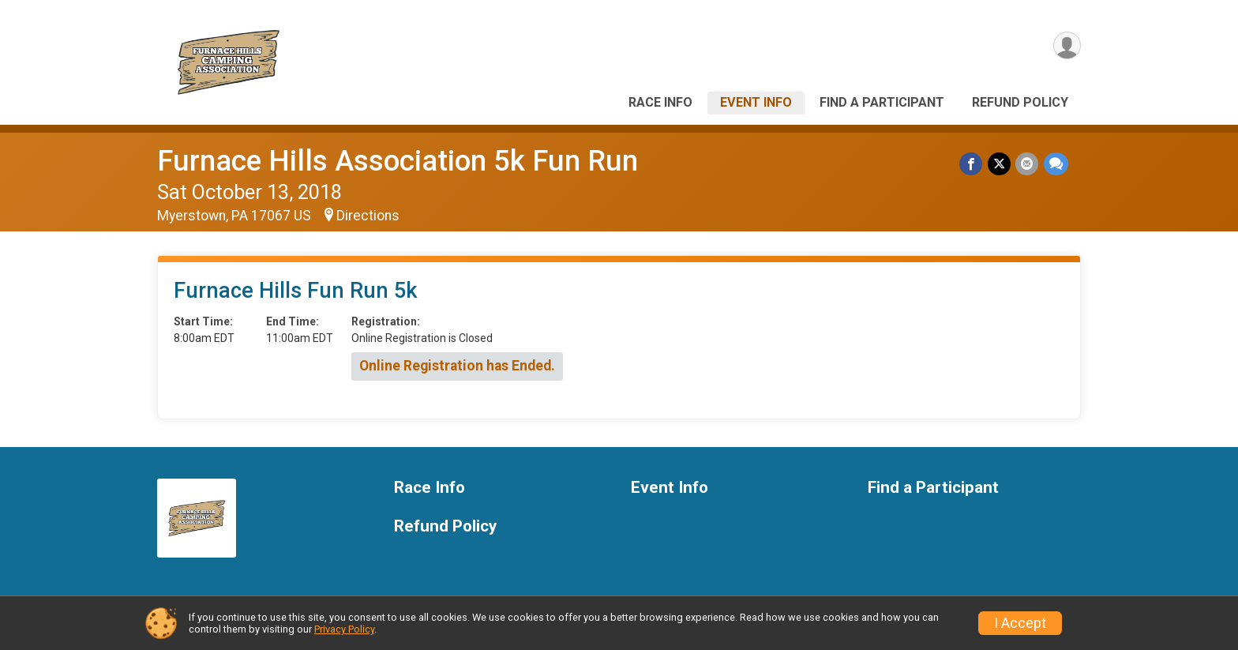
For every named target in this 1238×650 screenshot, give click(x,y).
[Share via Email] (1027, 163)
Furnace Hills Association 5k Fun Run (397, 161)
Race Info (660, 102)
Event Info (756, 102)
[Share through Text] (1056, 163)
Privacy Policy (344, 629)
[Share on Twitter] (1000, 163)
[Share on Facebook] (972, 163)
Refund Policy (1020, 102)
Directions (368, 216)
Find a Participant (882, 102)
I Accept (1020, 623)
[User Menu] (1066, 46)
